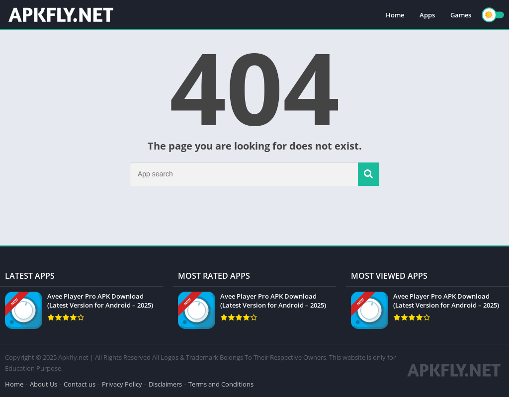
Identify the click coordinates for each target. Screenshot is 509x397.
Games (460, 14)
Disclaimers (165, 384)
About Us (43, 384)
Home (395, 14)
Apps (427, 14)
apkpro (10, 250)
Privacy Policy (122, 384)
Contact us (79, 384)
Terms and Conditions (221, 384)
